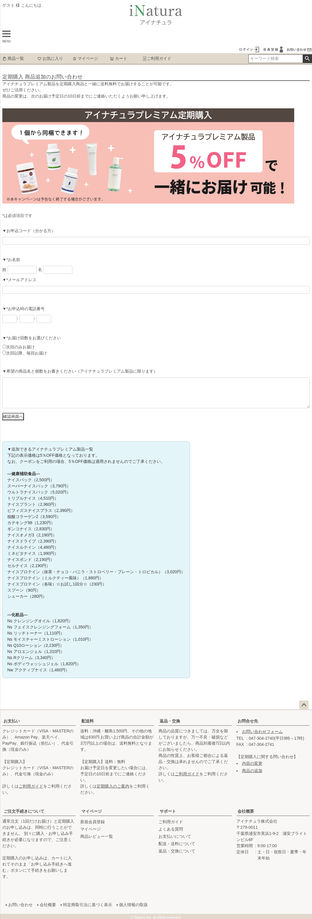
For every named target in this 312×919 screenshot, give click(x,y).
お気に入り (50, 58)
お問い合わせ (19, 903)
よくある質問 (170, 829)
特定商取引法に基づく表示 (86, 903)
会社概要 (246, 811)
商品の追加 (252, 770)
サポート (168, 811)
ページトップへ (303, 705)
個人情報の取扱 (132, 903)
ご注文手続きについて (24, 811)
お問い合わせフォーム (262, 731)
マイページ (85, 58)
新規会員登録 (92, 821)
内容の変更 (252, 763)
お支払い (12, 721)
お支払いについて (174, 836)
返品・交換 (170, 721)
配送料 (87, 721)
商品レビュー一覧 (96, 836)
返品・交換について (176, 851)
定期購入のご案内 (113, 786)
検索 (307, 59)
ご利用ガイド (156, 58)
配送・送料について (176, 843)
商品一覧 (13, 58)
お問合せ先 (248, 721)
